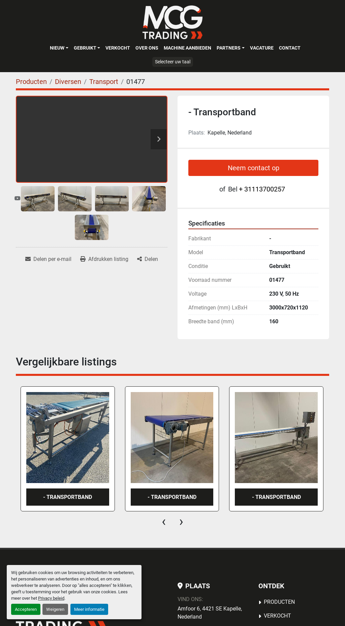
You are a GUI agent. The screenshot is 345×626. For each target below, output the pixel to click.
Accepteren (26, 609)
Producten (279, 602)
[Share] (147, 259)
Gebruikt (85, 48)
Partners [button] (229, 48)
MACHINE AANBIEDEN (187, 48)
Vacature (262, 48)
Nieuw (57, 48)
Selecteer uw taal (172, 61)
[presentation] (164, 521)
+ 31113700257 (262, 189)
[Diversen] (68, 82)
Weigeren (55, 609)
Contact (290, 48)
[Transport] (103, 82)
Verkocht (117, 48)
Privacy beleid (51, 598)
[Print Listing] (104, 259)
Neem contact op (253, 168)
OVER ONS (146, 48)
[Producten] (31, 82)
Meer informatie (89, 609)
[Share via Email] (48, 259)
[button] (59, 47)
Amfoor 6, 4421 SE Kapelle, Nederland (210, 612)
